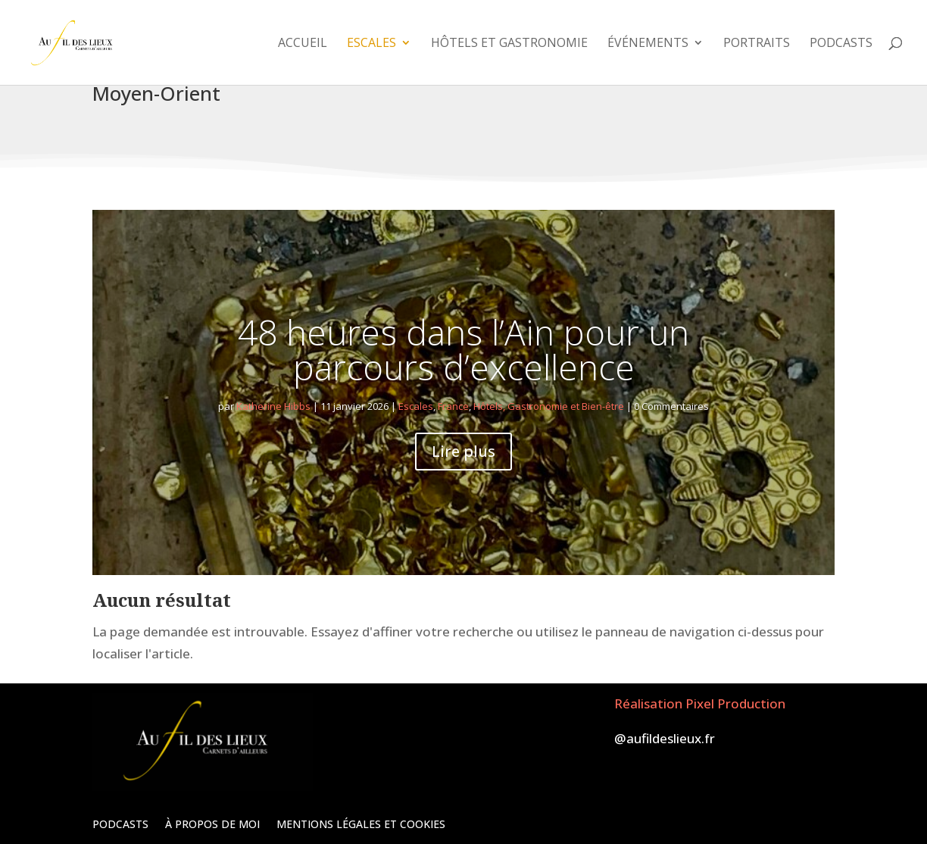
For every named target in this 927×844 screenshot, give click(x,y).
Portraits (756, 44)
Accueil (302, 44)
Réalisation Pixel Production (699, 703)
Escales (371, 44)
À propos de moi (212, 823)
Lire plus (463, 451)
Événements (647, 44)
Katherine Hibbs (273, 406)
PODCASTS (120, 823)
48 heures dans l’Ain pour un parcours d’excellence (463, 349)
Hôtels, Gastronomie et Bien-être (548, 406)
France (453, 406)
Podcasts (841, 44)
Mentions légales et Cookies (360, 823)
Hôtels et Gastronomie (509, 44)
